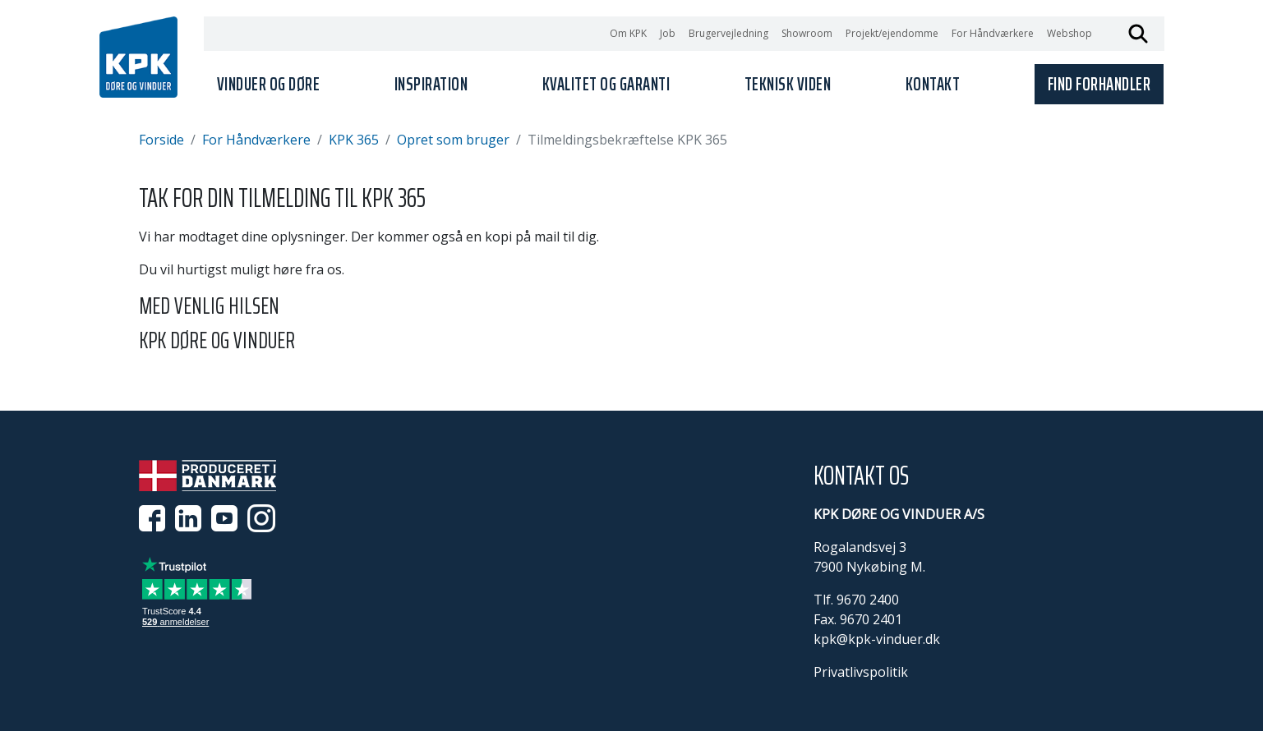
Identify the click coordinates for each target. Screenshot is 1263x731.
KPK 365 (354, 140)
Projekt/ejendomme (892, 33)
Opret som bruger (453, 140)
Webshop (1069, 33)
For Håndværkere (993, 33)
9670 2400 (868, 600)
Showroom (806, 33)
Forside (161, 140)
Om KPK (628, 33)
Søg (1138, 33)
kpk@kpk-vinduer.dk (877, 639)
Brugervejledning (728, 33)
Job (667, 33)
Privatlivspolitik (861, 672)
